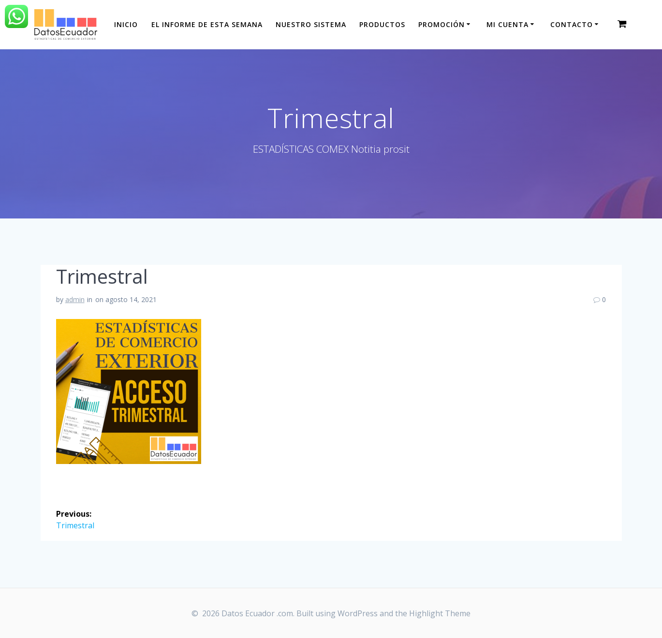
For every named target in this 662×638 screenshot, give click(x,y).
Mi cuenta (507, 24)
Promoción (441, 24)
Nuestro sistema (311, 24)
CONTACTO (571, 24)
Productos (382, 24)
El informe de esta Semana (207, 24)
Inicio (126, 24)
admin (75, 299)
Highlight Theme (440, 613)
